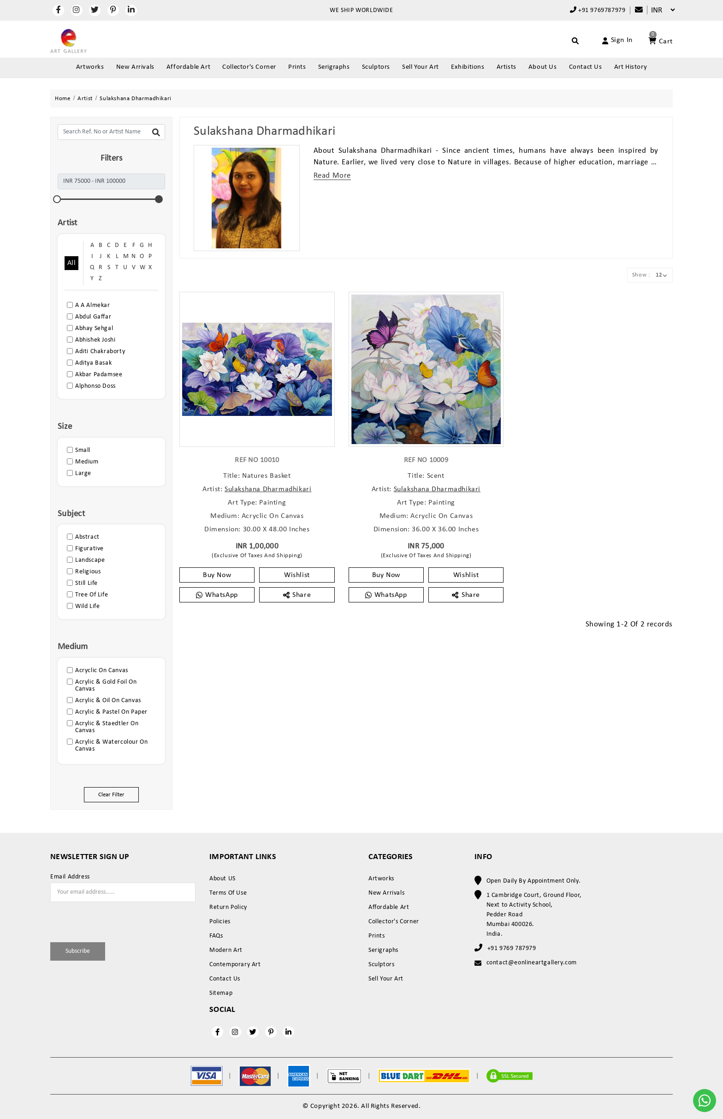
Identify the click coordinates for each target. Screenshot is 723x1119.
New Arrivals (135, 67)
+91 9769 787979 (511, 948)
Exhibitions (468, 67)
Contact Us (585, 67)
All (71, 263)
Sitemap (220, 993)
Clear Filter (111, 795)
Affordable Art (188, 67)
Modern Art (226, 950)
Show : (641, 275)
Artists (506, 67)
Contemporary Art (235, 964)
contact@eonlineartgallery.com (531, 962)
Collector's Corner (249, 67)
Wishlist (297, 575)
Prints (297, 67)
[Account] (607, 40)
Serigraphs (334, 67)
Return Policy (228, 907)
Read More (332, 176)
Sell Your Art (420, 67)
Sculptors (376, 67)
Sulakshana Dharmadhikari (268, 489)
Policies (220, 921)
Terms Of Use (228, 893)
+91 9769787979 (598, 10)
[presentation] (104, 920)
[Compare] (634, 10)
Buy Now (217, 575)
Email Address (70, 877)
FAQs (216, 935)
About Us (542, 67)
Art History (630, 67)
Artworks (90, 67)
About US (222, 878)
